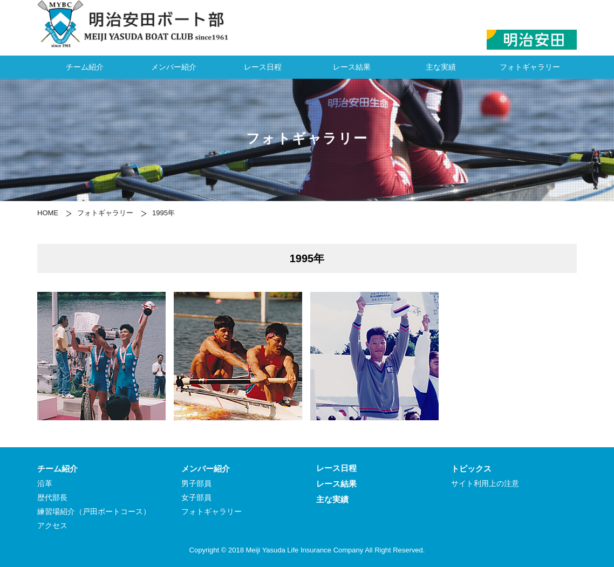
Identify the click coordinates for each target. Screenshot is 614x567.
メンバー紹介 (173, 67)
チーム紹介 (85, 67)
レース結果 (352, 67)
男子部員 (196, 484)
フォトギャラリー (530, 67)
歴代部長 (52, 498)
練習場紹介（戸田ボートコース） (94, 512)
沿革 (44, 484)
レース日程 (263, 67)
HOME (47, 213)
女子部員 (196, 498)
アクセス (52, 526)
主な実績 (441, 67)
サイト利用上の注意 (485, 484)
